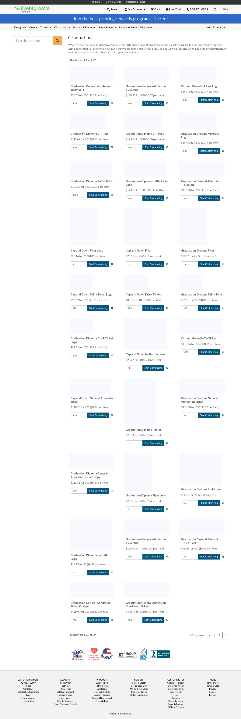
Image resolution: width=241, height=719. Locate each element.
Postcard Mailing (139, 692)
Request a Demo (175, 701)
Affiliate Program (176, 707)
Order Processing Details (65, 704)
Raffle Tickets (102, 686)
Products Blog (102, 701)
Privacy (212, 689)
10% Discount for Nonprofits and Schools (95, 654)
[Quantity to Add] (79, 103)
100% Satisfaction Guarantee (144, 654)
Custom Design (139, 682)
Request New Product (102, 698)
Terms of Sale (213, 686)
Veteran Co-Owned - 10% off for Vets (78, 656)
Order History (65, 698)
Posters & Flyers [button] (84, 27)
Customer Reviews (175, 682)
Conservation (176, 692)
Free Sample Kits (102, 692)
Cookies (213, 692)
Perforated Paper (135, 1)
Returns (212, 695)
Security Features (102, 695)
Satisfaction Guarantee (28, 692)
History (176, 695)
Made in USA (107, 654)
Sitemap (176, 698)
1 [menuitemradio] (220, 634)
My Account (65, 689)
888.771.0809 (197, 9)
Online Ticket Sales (139, 689)
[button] (113, 9)
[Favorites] (215, 9)
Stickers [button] (146, 27)
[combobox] (199, 635)
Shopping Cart (65, 695)
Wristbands (102, 689)
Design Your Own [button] (25, 27)
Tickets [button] (45, 27)
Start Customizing (98, 103)
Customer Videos (176, 686)
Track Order (65, 682)
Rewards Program (176, 704)
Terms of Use (213, 682)
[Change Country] (225, 9)
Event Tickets (102, 682)
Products (95, 1)
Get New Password (65, 692)
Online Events (113, 1)
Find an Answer (28, 698)
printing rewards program (124, 18)
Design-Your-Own (139, 686)
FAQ (28, 695)
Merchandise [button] (128, 27)
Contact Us (28, 689)
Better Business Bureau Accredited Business (160, 654)
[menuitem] (214, 634)
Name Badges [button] (107, 27)
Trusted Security (127, 654)
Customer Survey (176, 689)
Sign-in (65, 686)
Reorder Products (65, 701)
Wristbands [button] (62, 27)
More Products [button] (215, 27)
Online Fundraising (139, 695)
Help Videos (28, 701)
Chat (28, 686)
